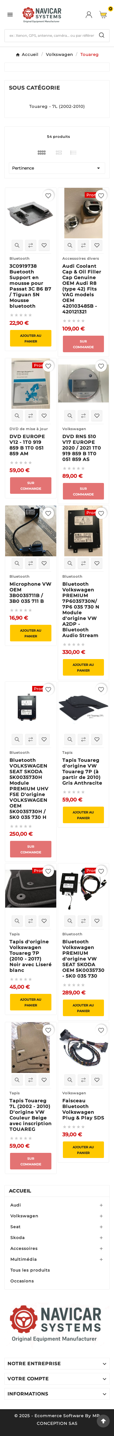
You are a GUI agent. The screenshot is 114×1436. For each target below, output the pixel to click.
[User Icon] (92, 14)
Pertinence (57, 168)
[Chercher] (49, 36)
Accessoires (24, 1248)
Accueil (20, 1191)
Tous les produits (30, 1270)
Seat (15, 1226)
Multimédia (23, 1259)
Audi (15, 1205)
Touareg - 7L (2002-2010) (57, 106)
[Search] (102, 35)
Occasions (22, 1281)
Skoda (17, 1237)
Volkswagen (24, 1216)
